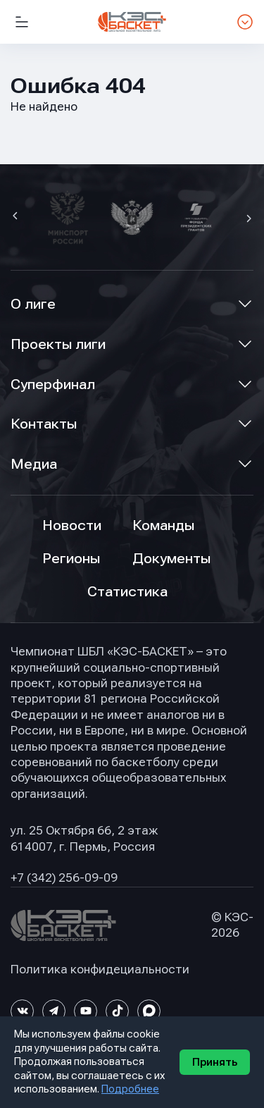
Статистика (127, 592)
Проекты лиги (58, 344)
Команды (163, 525)
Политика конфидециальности (100, 969)
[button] (17, 217)
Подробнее (130, 1089)
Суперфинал (53, 384)
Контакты (44, 424)
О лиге (33, 304)
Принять (214, 1062)
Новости (71, 525)
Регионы (71, 558)
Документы (171, 558)
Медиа (34, 464)
